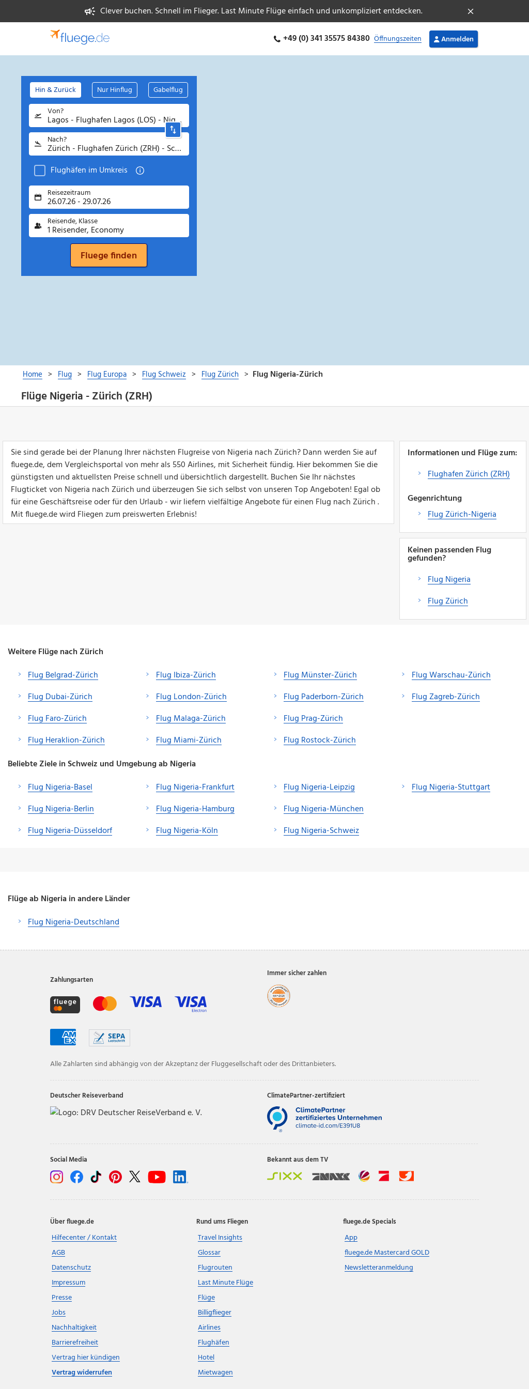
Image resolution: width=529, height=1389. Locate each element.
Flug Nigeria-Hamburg (195, 809)
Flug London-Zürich (191, 697)
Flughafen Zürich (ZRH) (469, 474)
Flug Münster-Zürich (320, 675)
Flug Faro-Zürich (57, 719)
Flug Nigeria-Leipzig (319, 787)
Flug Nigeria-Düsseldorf (70, 831)
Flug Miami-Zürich (189, 740)
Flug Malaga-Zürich (191, 719)
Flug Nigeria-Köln (187, 831)
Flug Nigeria (449, 580)
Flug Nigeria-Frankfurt (195, 787)
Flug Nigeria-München (324, 809)
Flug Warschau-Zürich (451, 675)
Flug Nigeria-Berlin (61, 809)
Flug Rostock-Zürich (320, 740)
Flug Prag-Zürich (313, 719)
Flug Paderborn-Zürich (324, 697)
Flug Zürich (448, 601)
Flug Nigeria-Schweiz (321, 831)
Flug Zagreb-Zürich (446, 697)
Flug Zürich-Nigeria (462, 514)
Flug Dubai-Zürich (60, 697)
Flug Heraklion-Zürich (66, 740)
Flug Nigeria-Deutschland (73, 922)
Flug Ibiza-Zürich (186, 675)
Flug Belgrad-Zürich (63, 675)
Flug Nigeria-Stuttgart (451, 787)
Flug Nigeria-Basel (60, 787)
